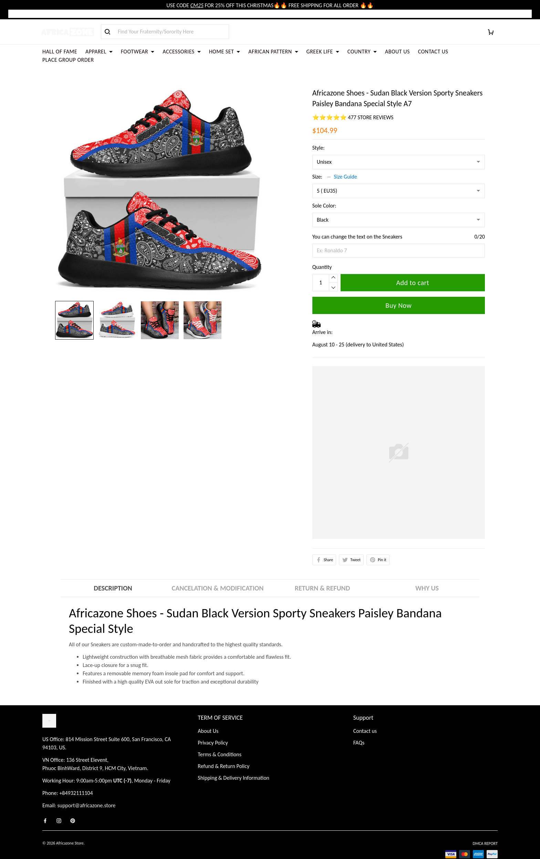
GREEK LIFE (323, 51)
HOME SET (224, 51)
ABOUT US (397, 51)
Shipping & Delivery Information (233, 762)
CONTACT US (433, 51)
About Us (208, 715)
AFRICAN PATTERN (273, 51)
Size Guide (345, 160)
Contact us (365, 715)
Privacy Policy (213, 727)
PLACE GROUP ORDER (68, 60)
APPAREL (99, 51)
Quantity (322, 250)
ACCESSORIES (181, 51)
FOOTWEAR (138, 51)
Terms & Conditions (219, 739)
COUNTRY (362, 51)
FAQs (359, 727)
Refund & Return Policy (223, 750)
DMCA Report (485, 828)
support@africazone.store (87, 790)
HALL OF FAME (59, 51)
